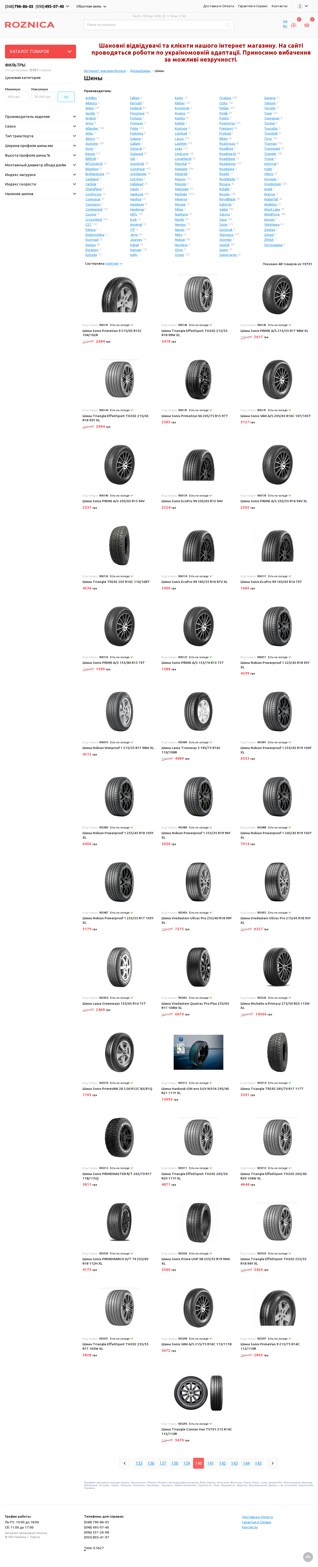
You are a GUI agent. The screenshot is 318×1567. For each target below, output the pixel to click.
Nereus (180, 224)
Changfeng (93, 189)
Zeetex (269, 230)
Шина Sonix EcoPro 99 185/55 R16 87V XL (194, 582)
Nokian (180, 240)
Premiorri (226, 128)
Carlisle (90, 184)
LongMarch (183, 159)
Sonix (223, 224)
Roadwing (226, 169)
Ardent (90, 118)
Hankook (136, 194)
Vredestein (272, 184)
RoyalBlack (227, 199)
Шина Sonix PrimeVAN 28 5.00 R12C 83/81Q (117, 1089)
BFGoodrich (94, 164)
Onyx (179, 250)
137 (162, 1463)
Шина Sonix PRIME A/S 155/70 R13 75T (192, 663)
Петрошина (273, 245)
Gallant (135, 143)
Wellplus (270, 204)
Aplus (89, 108)
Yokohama (271, 224)
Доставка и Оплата (218, 6)
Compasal (92, 199)
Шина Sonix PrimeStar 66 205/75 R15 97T (194, 416)
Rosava (224, 184)
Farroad (136, 103)
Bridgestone (94, 174)
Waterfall (271, 199)
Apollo (90, 113)
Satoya (224, 214)
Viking (268, 174)
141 (210, 1463)
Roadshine (227, 159)
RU (285, 26)
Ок (66, 97)
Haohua (135, 199)
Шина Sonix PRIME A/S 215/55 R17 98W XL (274, 331)
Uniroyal (270, 164)
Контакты (279, 6)
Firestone (137, 113)
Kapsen (135, 250)
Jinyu (134, 235)
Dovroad (91, 240)
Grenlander (138, 174)
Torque (269, 123)
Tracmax (270, 143)
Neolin (179, 219)
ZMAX (269, 240)
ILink (133, 219)
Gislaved (136, 154)
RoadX (224, 174)
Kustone (181, 128)
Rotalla (224, 189)
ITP (132, 230)
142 (222, 1463)
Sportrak (226, 230)
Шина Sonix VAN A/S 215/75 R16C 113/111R (196, 1344)
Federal (136, 108)
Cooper (91, 214)
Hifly (133, 214)
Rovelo (224, 194)
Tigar (268, 113)
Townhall (271, 133)
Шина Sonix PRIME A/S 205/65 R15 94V (113, 501)
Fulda (134, 128)
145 (258, 1463)
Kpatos (180, 113)
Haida (134, 189)
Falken (135, 98)
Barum (90, 154)
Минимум (12, 89)
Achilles (91, 98)
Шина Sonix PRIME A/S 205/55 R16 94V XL (273, 501)
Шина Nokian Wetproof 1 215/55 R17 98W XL (118, 748)
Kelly (133, 255)
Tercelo (270, 108)
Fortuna (136, 118)
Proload (225, 133)
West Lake (272, 209)
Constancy (93, 204)
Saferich (225, 204)
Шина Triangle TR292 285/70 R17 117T (272, 1089)
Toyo (268, 139)
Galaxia (135, 139)
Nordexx (181, 245)
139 (186, 1463)
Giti (132, 159)
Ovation (225, 98)
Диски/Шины (140, 71)
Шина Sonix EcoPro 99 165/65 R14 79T (271, 582)
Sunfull (224, 245)
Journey (136, 240)
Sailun (223, 209)
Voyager (270, 179)
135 (139, 1463)
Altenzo (91, 103)
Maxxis (180, 179)
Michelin (181, 194)
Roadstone (227, 164)
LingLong (182, 154)
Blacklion (92, 169)
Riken (223, 139)
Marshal (181, 164)
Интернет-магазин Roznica (105, 71)
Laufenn (181, 143)
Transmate (272, 148)
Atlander (91, 128)
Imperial (136, 224)
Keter (179, 98)
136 (151, 1463)
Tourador (271, 128)
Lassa (179, 139)
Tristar (269, 159)
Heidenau (137, 209)
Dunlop (90, 245)
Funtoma (136, 133)
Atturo (90, 139)
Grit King (136, 179)
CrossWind (93, 219)
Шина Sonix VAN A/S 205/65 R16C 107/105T (275, 416)
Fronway (136, 123)
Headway (137, 204)
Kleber (180, 103)
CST (88, 224)
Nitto (178, 235)
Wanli (268, 189)
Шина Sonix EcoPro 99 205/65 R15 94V (192, 501)
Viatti (268, 169)
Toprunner (272, 118)
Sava (223, 219)
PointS (224, 118)
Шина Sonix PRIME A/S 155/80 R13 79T (113, 663)
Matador (181, 169)
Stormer (225, 240)
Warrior (270, 194)
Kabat (134, 245)
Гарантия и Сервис (253, 6)
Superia (270, 98)
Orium (179, 255)
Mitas (179, 209)
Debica (90, 230)
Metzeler (182, 189)
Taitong (270, 103)
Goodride (137, 164)
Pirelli (223, 113)
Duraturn (91, 250)
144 (246, 1463)
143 (234, 1463)
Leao (178, 148)
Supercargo (228, 255)
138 (174, 1463)
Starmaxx (226, 235)
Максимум (39, 89)
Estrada (91, 255)
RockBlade (227, 179)
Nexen (180, 230)
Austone (91, 143)
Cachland (92, 179)
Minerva (181, 199)
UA (285, 21)
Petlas (224, 108)
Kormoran (182, 108)
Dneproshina (94, 235)
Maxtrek (181, 174)
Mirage (180, 204)
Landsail (181, 133)
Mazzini (180, 184)
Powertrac (227, 123)
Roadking (226, 148)
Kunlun (180, 123)
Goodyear (137, 169)
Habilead (136, 184)
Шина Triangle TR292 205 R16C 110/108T (116, 582)
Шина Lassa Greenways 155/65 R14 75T (114, 1003)
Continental (93, 209)
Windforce (272, 214)
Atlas (89, 133)
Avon (89, 148)
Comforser (93, 194)
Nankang (181, 214)
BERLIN (90, 159)
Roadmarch (227, 154)
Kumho (180, 118)
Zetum (269, 235)
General (136, 148)
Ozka (223, 103)
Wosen (269, 219)
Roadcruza (227, 143)
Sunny (223, 250)
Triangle (270, 154)
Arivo (89, 123)
